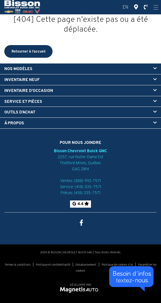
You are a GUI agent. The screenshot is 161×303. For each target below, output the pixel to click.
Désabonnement (85, 265)
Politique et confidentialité (53, 265)
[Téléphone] (146, 7)
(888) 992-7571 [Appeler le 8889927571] (87, 180)
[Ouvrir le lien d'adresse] (80, 162)
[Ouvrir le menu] (156, 7)
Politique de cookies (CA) (117, 265)
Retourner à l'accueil (28, 51)
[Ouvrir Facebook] (80, 222)
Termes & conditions (18, 265)
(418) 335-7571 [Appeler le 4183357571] (88, 186)
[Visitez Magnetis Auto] (80, 289)
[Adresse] (136, 7)
